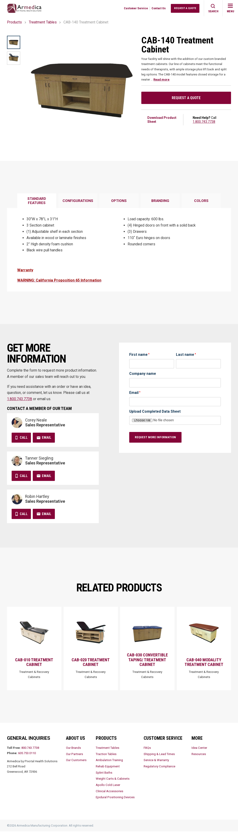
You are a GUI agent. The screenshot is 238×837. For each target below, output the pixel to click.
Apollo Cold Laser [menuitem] (108, 790)
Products (14, 22)
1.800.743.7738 (204, 121)
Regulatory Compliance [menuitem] (159, 772)
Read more (161, 79)
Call (24, 437)
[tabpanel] (119, 249)
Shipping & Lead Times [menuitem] (159, 759)
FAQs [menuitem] (147, 753)
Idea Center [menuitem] (199, 753)
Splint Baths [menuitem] (104, 778)
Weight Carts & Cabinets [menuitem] (112, 784)
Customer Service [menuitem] (136, 8)
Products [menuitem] (106, 743)
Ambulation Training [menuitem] (109, 765)
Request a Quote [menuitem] (185, 8)
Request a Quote (186, 98)
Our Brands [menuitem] (73, 753)
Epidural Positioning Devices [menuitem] (115, 803)
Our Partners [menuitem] (74, 759)
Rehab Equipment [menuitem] (108, 772)
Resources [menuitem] (199, 759)
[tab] (36, 201)
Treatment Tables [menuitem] (107, 753)
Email (46, 437)
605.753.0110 (27, 758)
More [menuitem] (197, 743)
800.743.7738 (30, 753)
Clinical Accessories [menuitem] (109, 796)
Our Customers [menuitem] (76, 765)
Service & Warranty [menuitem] (156, 765)
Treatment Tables (43, 22)
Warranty (25, 270)
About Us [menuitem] (75, 743)
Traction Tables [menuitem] (106, 759)
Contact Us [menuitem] (159, 8)
